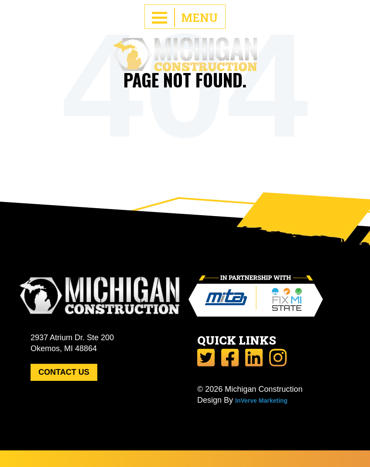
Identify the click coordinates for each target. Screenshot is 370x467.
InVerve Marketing (261, 400)
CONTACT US (63, 372)
